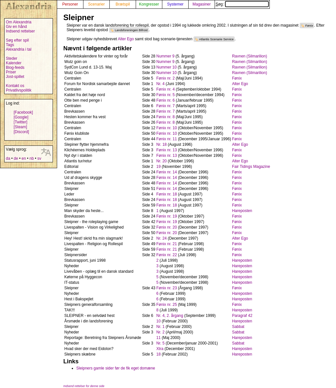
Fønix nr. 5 (165, 95)
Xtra (160, 348)
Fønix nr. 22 (166, 255)
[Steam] (20, 127)
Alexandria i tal (18, 49)
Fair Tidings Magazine (251, 166)
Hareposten (242, 210)
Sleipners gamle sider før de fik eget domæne (115, 368)
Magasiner (202, 4)
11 (158, 337)
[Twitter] (20, 122)
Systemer (175, 4)
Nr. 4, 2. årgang (169, 315)
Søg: (242, 4)
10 (158, 321)
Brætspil (123, 4)
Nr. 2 (160, 332)
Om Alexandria (18, 22)
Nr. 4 (160, 83)
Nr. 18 (161, 144)
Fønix (309, 25)
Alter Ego (126, 39)
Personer (70, 4)
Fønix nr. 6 (165, 100)
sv (39, 158)
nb (32, 158)
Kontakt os (15, 85)
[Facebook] (23, 112)
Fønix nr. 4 (165, 89)
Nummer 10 (166, 67)
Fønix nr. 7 (165, 106)
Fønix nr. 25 (166, 304)
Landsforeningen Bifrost (131, 30)
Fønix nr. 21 (166, 244)
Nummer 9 (165, 56)
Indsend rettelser (20, 31)
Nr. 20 (161, 161)
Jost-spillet (15, 76)
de (16, 158)
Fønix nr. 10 (166, 128)
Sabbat (238, 326)
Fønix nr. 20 (166, 227)
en (23, 158)
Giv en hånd (16, 26)
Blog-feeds (15, 67)
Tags (10, 45)
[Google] (21, 117)
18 (158, 354)
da (8, 158)
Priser (11, 72)
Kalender (13, 63)
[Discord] (21, 132)
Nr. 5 (160, 343)
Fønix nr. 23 (166, 288)
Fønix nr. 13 (166, 150)
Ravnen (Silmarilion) (249, 56)
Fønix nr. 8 (165, 117)
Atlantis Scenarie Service (216, 39)
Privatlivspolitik (18, 90)
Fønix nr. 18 (166, 194)
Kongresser (149, 4)
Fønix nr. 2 (165, 78)
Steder (11, 58)
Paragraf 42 (242, 315)
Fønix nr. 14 (166, 172)
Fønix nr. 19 (166, 216)
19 (158, 166)
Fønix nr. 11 (166, 139)
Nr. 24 (161, 238)
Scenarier (96, 4)
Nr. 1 (160, 326)
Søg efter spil (17, 40)
